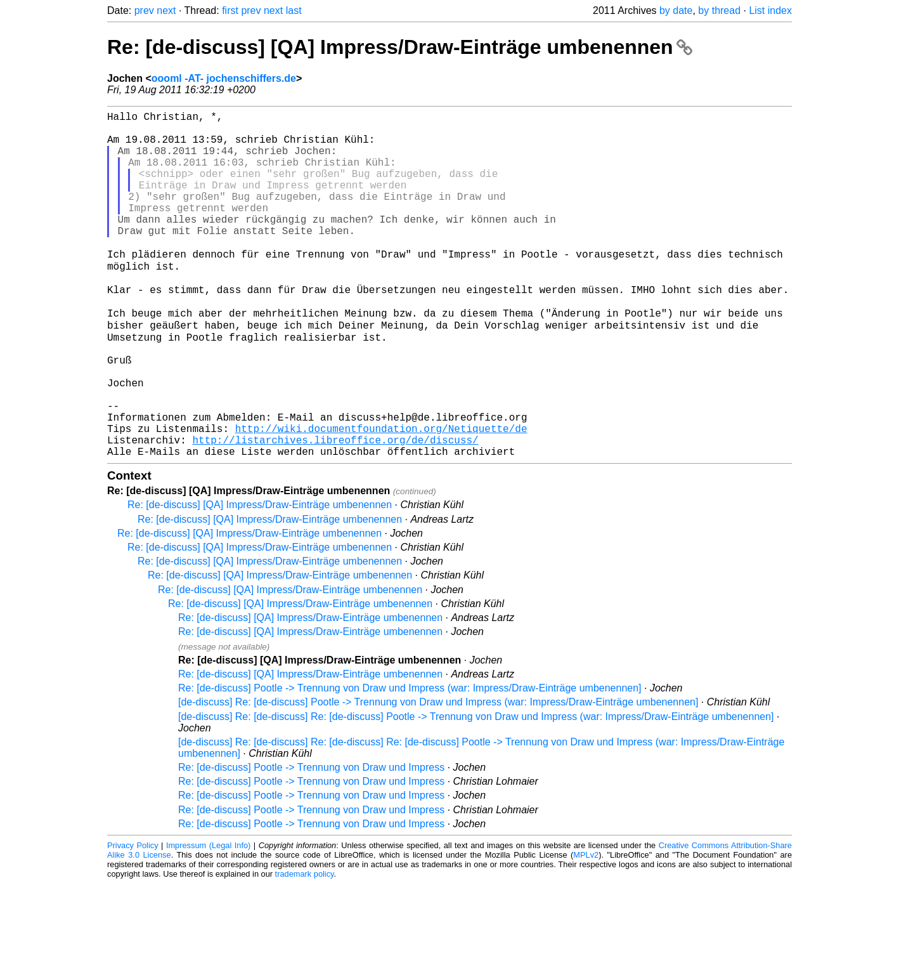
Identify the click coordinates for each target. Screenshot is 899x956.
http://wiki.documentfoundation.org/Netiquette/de (381, 495)
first (230, 10)
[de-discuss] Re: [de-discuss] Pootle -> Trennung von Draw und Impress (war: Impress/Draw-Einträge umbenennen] (438, 774)
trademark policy (304, 946)
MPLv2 (585, 927)
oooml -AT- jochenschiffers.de (224, 78)
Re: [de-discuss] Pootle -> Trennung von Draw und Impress (311, 839)
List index (770, 10)
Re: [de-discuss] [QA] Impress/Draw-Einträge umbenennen (399, 47)
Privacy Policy (132, 917)
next (166, 10)
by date (675, 10)
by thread (719, 10)
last (294, 10)
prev (144, 10)
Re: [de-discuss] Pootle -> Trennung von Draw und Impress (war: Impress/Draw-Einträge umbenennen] (410, 760)
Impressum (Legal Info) (208, 917)
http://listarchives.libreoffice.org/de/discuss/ (335, 509)
